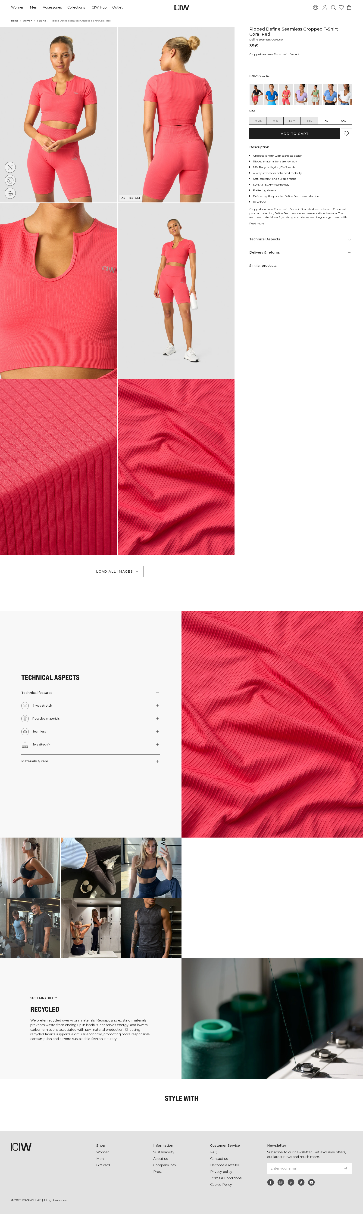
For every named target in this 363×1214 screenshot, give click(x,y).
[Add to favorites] (346, 133)
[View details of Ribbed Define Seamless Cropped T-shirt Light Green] (315, 94)
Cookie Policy (221, 1185)
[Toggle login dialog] (324, 7)
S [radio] (275, 121)
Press (157, 1172)
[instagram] (280, 1182)
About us (160, 1159)
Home (14, 20)
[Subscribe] (345, 1168)
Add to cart (295, 134)
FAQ (213, 1152)
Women (17, 7)
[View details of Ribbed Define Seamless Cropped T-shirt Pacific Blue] (330, 94)
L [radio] (309, 121)
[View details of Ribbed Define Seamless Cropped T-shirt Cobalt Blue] (271, 94)
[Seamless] (10, 193)
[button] (58, 114)
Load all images (117, 571)
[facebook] (270, 1182)
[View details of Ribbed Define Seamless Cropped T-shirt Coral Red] (286, 94)
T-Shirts (41, 20)
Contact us (219, 1159)
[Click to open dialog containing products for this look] (30, 868)
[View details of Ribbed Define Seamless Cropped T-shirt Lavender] (301, 94)
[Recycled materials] (10, 180)
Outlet (117, 7)
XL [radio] (326, 120)
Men (33, 7)
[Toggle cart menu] (349, 7)
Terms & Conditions (225, 1178)
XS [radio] (258, 121)
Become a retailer (224, 1165)
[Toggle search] (333, 7)
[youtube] (311, 1182)
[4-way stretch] (10, 167)
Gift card (103, 1165)
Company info (164, 1165)
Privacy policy (221, 1172)
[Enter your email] (303, 1168)
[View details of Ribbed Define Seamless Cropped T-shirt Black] (256, 94)
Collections (76, 7)
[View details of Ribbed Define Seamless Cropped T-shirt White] (345, 94)
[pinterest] (291, 1182)
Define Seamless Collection (267, 39)
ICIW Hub (99, 7)
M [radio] (292, 121)
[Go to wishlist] (341, 7)
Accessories (52, 7)
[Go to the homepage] (181, 7)
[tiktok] (301, 1182)
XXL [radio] (343, 120)
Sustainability (163, 1152)
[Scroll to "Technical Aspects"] (300, 239)
